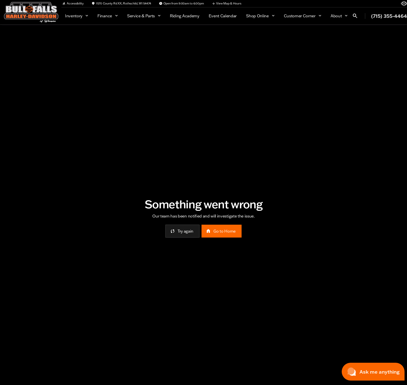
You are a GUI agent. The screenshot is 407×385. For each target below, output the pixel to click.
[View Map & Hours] (226, 3)
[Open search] (355, 16)
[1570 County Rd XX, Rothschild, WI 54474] (121, 3)
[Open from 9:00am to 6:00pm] (181, 3)
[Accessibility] (73, 3)
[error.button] (182, 231)
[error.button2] (222, 231)
